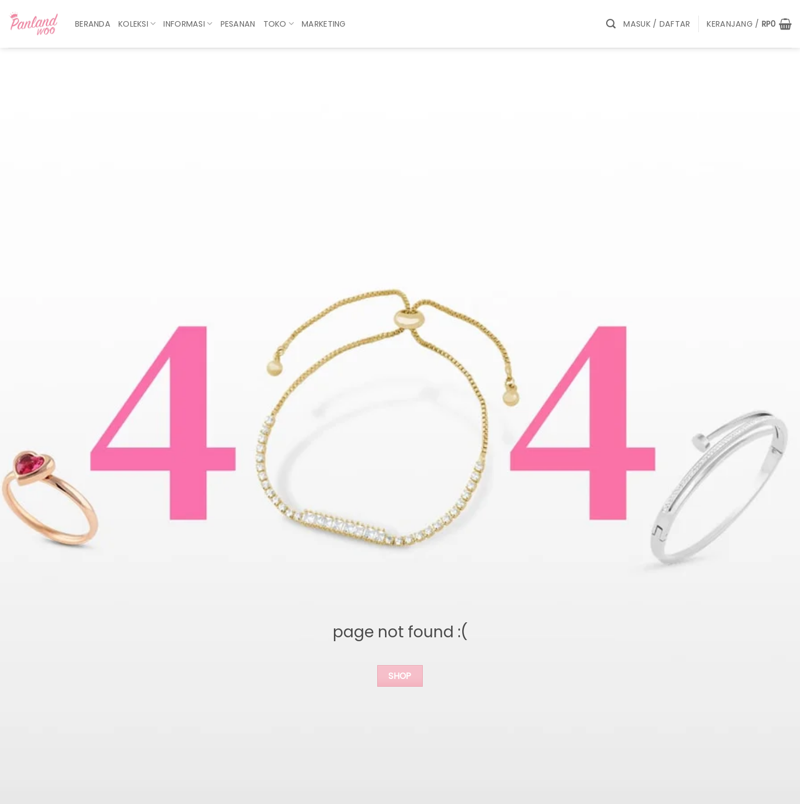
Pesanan (238, 23)
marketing (324, 23)
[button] (656, 24)
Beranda (93, 23)
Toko (278, 23)
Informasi (187, 23)
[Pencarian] (611, 24)
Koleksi (137, 23)
